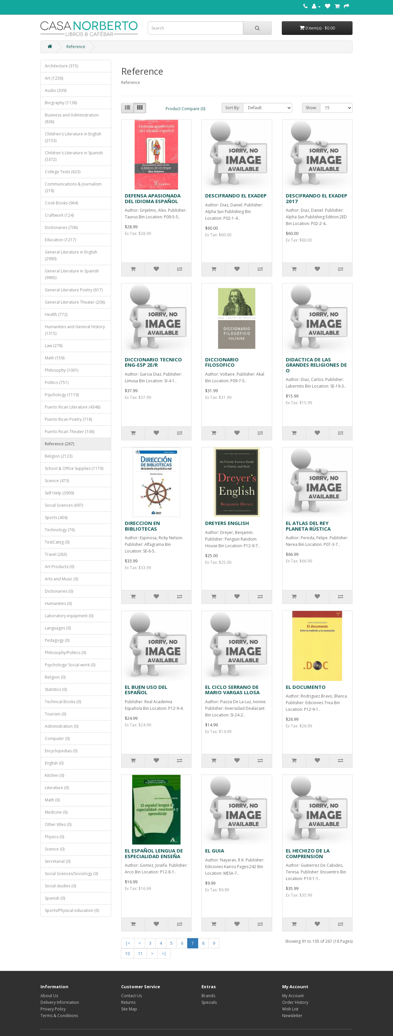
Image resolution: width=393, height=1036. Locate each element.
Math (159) (54, 358)
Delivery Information (59, 1002)
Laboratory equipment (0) (69, 616)
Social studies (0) (60, 886)
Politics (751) (56, 382)
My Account (293, 996)
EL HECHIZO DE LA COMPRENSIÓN (308, 853)
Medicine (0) (56, 812)
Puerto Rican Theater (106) (69, 431)
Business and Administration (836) (72, 118)
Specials (209, 1002)
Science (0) (54, 849)
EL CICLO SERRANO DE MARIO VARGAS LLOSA (232, 690)
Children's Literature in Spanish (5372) (74, 156)
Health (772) (56, 314)
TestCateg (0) (57, 542)
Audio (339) (55, 90)
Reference (75, 46)
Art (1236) (54, 78)
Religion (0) (55, 677)
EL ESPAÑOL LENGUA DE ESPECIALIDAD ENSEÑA (154, 853)
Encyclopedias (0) (61, 751)
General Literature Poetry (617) (74, 290)
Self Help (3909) (59, 493)
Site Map (129, 1009)
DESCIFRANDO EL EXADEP (236, 195)
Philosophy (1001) (61, 370)
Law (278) (53, 345)
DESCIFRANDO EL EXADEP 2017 (316, 198)
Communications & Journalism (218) (73, 187)
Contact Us (131, 996)
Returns (128, 1002)
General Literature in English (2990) (71, 255)
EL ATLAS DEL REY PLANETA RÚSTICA (308, 526)
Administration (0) (61, 726)
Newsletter (292, 1015)
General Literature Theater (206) (75, 302)
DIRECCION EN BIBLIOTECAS (142, 526)
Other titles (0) (58, 824)
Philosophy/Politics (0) (65, 652)
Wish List (290, 1009)
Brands (208, 996)
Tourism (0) (55, 714)
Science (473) (57, 480)
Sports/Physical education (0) (72, 910)
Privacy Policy (53, 1009)
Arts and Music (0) (61, 579)
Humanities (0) (58, 603)
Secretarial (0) (57, 861)
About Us (49, 996)
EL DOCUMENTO (306, 687)
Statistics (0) (56, 689)
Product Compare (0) (185, 108)
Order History (295, 1002)
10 (127, 953)
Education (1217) (60, 240)
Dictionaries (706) (61, 227)
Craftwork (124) (59, 215)
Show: (311, 108)
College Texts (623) (62, 172)
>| (164, 953)
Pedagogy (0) (57, 640)
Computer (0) (57, 738)
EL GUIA (214, 850)
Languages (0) (58, 628)
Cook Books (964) (61, 203)
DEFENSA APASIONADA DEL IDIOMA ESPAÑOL (153, 198)
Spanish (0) (55, 898)
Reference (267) (59, 444)
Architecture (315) (61, 66)
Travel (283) (56, 554)
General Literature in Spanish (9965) (72, 274)
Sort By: (232, 108)
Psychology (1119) (62, 395)
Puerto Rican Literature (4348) (72, 407)
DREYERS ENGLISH (227, 523)
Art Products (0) (59, 566)
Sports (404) (56, 517)
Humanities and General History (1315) (75, 330)
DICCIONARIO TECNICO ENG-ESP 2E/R (153, 362)
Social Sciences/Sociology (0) (71, 873)
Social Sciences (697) (64, 505)
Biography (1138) (61, 103)
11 (140, 953)
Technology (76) (60, 530)
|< (127, 943)
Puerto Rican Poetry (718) (68, 419)
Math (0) (52, 800)
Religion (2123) (58, 456)
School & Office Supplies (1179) (74, 468)
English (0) (54, 763)
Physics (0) (54, 837)
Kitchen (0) (54, 775)
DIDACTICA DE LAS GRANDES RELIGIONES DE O (316, 365)
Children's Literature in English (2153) (73, 137)
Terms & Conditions (59, 1015)
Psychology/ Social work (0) (70, 665)
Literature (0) (57, 787)
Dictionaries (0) (59, 591)
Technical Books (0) (63, 701)
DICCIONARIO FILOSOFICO (222, 362)
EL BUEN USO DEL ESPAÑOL (146, 690)
